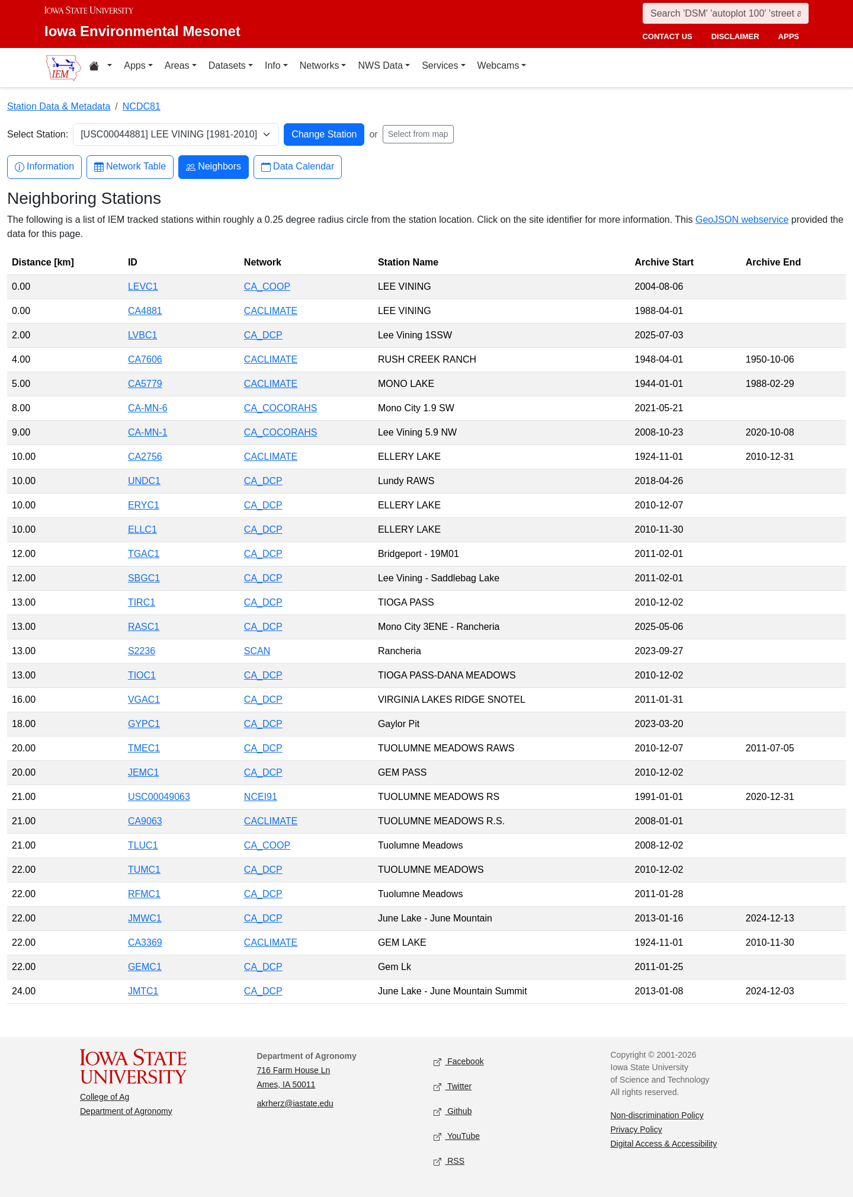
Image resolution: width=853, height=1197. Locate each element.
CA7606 (145, 359)
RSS (449, 1161)
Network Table (130, 167)
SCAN (257, 651)
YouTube (457, 1136)
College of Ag (104, 1097)
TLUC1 (143, 845)
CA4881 (145, 311)
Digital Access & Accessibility (664, 1143)
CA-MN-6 (148, 408)
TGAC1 (143, 554)
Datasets (227, 65)
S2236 (141, 651)
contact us (667, 36)
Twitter (453, 1087)
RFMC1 (144, 894)
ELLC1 (142, 529)
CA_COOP (267, 286)
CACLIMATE (270, 311)
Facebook (459, 1062)
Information (44, 167)
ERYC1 (143, 505)
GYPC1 (144, 724)
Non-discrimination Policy (657, 1115)
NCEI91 (260, 797)
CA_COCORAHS (281, 408)
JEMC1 (143, 772)
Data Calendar (297, 167)
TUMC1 (144, 870)
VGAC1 (144, 699)
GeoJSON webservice (741, 220)
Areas (177, 65)
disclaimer (735, 36)
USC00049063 (159, 797)
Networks (319, 65)
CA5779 (145, 384)
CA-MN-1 (148, 432)
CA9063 (145, 821)
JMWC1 (145, 918)
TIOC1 (142, 675)
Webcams (498, 65)
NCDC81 (142, 106)
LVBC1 (143, 335)
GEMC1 (145, 967)
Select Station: (37, 134)
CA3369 (145, 942)
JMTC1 (143, 991)
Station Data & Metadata (58, 106)
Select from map (418, 134)
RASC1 (143, 627)
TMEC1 (144, 748)
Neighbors (213, 167)
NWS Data (380, 65)
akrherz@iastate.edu (295, 1103)
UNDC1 (144, 481)
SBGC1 (144, 578)
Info (273, 65)
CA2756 (145, 457)
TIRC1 (141, 602)
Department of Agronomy (126, 1111)
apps (788, 36)
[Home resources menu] (100, 67)
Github (453, 1112)
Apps (134, 65)
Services (440, 65)
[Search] (726, 13)
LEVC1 (143, 286)
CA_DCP (263, 335)
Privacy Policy (636, 1129)
